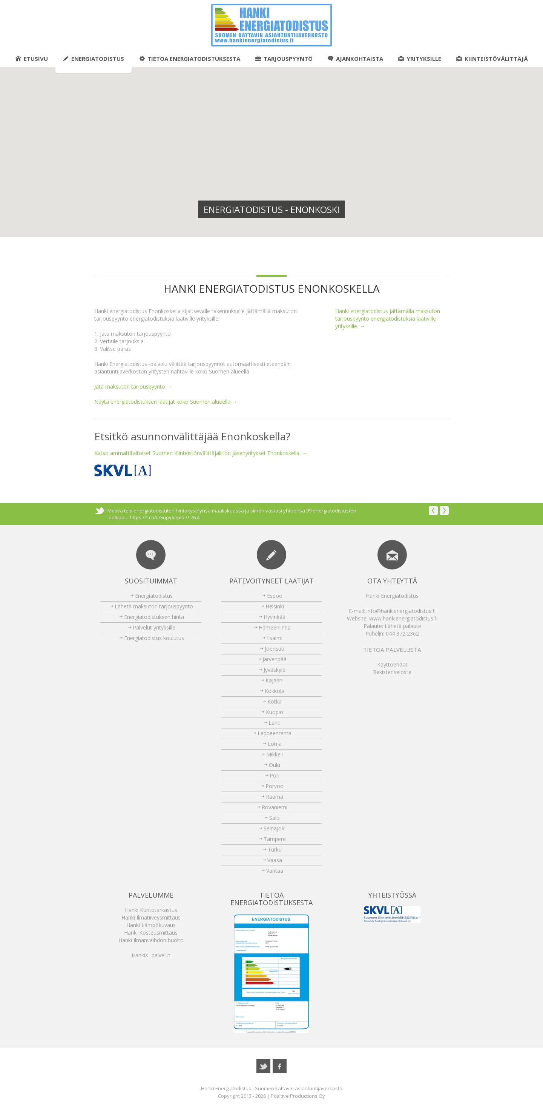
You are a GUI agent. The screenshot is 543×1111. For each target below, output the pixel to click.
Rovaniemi (274, 807)
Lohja (275, 743)
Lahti (274, 722)
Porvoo (274, 786)
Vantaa (274, 870)
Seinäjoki (274, 828)
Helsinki (274, 606)
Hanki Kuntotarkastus (151, 909)
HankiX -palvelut (151, 955)
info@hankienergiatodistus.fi (401, 610)
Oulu (274, 764)
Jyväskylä (274, 669)
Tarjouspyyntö (284, 58)
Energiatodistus (93, 58)
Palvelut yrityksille (154, 627)
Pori (274, 775)
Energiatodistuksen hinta (154, 616)
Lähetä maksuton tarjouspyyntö (154, 606)
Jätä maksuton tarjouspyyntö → (133, 386)
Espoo (274, 595)
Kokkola (274, 690)
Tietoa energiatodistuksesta (189, 58)
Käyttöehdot (392, 664)
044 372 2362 (402, 633)
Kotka (274, 701)
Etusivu (31, 58)
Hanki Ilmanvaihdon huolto (151, 940)
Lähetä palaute (403, 626)
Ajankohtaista (355, 58)
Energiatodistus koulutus (154, 638)
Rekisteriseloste (392, 672)
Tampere (275, 839)
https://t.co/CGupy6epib (157, 517)
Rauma (274, 796)
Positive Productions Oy (298, 1095)
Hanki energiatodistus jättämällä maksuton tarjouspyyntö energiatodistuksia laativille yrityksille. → (387, 318)
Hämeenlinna (275, 627)
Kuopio (274, 712)
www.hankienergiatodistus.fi (403, 618)
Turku (275, 849)
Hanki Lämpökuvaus (151, 925)
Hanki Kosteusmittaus (151, 932)
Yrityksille (419, 58)
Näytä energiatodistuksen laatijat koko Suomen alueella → (165, 401)
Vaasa (274, 860)
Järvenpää (274, 659)
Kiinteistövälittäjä (492, 58)
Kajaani (274, 680)
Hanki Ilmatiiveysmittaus (151, 917)
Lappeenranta (274, 733)
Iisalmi (274, 638)
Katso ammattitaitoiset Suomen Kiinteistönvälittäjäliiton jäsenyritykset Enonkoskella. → (200, 453)
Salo (274, 817)
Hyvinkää (274, 616)
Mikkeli (274, 754)
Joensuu (274, 648)
